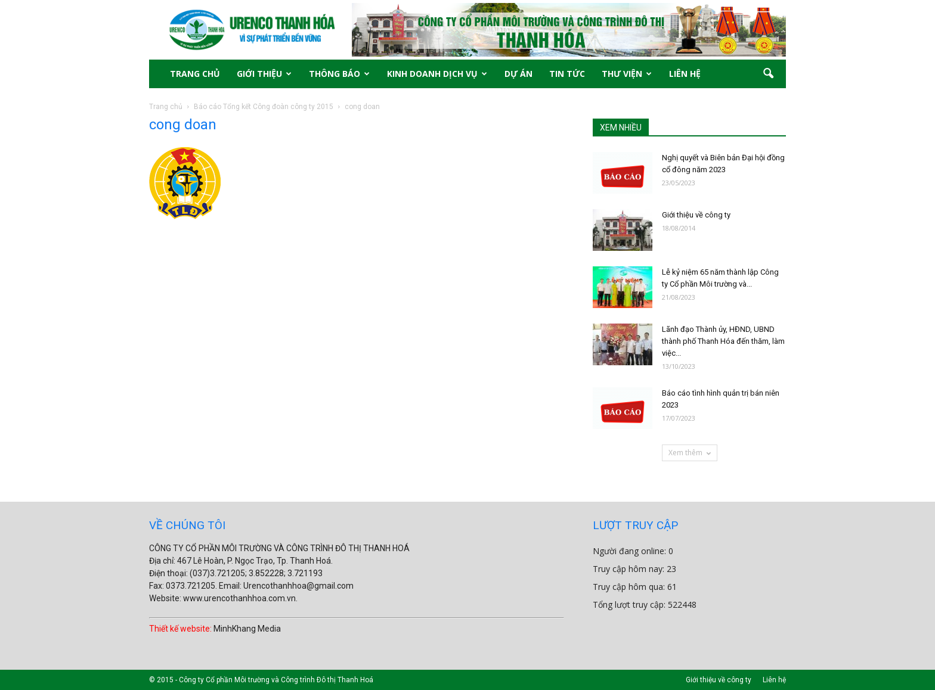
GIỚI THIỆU (264, 73)
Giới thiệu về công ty (696, 214)
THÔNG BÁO (339, 73)
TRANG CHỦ (195, 73)
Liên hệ (774, 680)
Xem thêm (689, 452)
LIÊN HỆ (685, 73)
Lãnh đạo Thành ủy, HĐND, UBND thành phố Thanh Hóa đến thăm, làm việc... (723, 341)
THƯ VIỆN (627, 73)
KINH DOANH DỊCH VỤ (437, 73)
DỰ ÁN (518, 73)
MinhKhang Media (247, 628)
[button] (768, 74)
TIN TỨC (567, 73)
